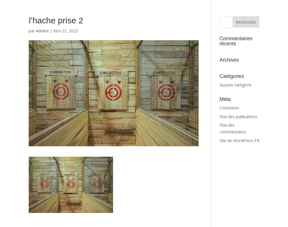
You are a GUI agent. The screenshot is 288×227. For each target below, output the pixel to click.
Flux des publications (238, 116)
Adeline (42, 30)
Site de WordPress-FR (239, 140)
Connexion (229, 108)
